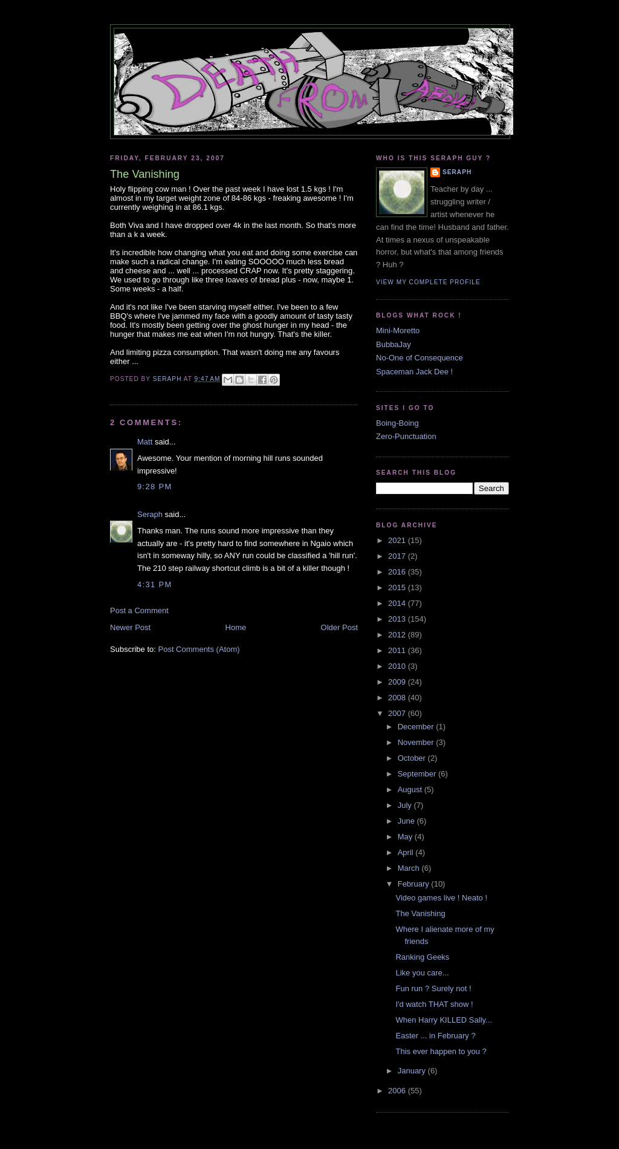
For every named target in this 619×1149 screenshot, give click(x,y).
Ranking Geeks (422, 957)
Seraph (150, 514)
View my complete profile (428, 282)
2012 (398, 634)
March (410, 868)
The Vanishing (420, 913)
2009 (398, 681)
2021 (398, 540)
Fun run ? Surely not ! (433, 988)
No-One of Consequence (419, 357)
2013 (398, 618)
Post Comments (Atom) (199, 649)
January (413, 1070)
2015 (398, 587)
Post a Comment (139, 610)
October (413, 758)
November (417, 742)
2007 (398, 713)
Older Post (339, 627)
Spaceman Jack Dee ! (414, 371)
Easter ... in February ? (435, 1035)
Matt (144, 441)
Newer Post (130, 627)
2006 (398, 1090)
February (415, 883)
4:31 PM (154, 584)
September (418, 773)
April (407, 852)
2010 (398, 666)
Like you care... (422, 972)
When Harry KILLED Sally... (443, 1019)
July (406, 805)
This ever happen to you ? (440, 1051)
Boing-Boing (397, 423)
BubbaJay (393, 344)
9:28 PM (154, 486)
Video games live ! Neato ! (441, 897)
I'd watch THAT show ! (434, 1004)
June (407, 820)
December (417, 726)
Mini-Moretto (398, 330)
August (411, 789)
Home (236, 627)
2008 (398, 697)
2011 (398, 650)
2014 (398, 603)
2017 (398, 556)
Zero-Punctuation (406, 436)
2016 (398, 571)
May (406, 836)
